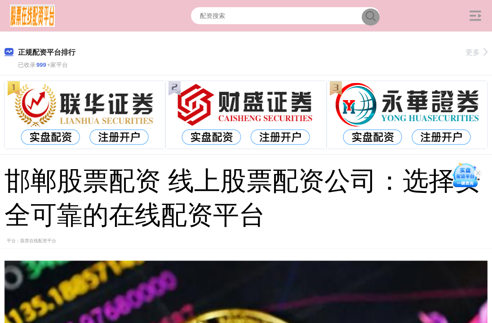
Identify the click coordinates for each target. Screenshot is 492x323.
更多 (476, 52)
